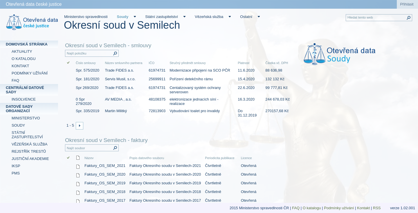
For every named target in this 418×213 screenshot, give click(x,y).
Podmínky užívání (339, 208)
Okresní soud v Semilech (122, 25)
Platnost (243, 63)
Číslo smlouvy (86, 63)
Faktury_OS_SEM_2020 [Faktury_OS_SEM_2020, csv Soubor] (104, 174)
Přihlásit (406, 4)
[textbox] (355, 58)
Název (88, 158)
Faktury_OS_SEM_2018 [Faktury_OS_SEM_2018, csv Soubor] (104, 192)
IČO (151, 63)
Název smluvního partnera (123, 63)
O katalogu (312, 208)
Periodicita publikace (219, 158)
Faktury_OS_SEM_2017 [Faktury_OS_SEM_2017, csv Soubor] (104, 200)
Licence (246, 158)
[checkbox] (68, 63)
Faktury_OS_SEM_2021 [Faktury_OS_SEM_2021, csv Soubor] (104, 165)
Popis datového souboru (146, 158)
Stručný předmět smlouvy (188, 63)
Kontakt (363, 208)
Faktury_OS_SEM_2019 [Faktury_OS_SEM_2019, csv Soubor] (104, 183)
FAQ (296, 208)
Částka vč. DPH (276, 63)
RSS (377, 208)
